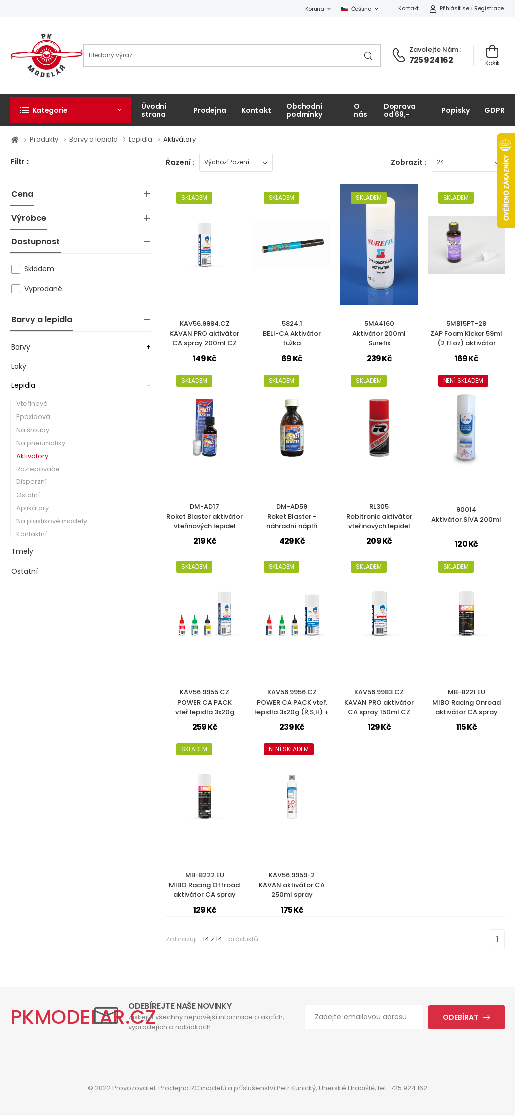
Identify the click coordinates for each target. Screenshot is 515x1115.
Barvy (20, 347)
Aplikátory (32, 508)
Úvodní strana (153, 110)
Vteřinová (32, 403)
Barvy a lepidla (41, 319)
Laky (18, 366)
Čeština (356, 9)
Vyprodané (43, 289)
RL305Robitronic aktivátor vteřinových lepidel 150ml (379, 521)
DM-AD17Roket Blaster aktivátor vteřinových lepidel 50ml (204, 521)
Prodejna (209, 110)
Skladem (39, 269)
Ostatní (28, 495)
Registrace (489, 8)
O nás (360, 110)
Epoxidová (33, 417)
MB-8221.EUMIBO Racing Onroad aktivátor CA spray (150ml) (466, 707)
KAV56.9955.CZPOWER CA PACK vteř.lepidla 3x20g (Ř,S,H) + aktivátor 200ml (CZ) (205, 711)
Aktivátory (32, 456)
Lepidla (23, 385)
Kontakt (408, 8)
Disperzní (31, 481)
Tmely (22, 551)
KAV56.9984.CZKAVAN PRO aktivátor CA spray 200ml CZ (204, 333)
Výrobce (28, 218)
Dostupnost (35, 241)
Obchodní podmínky (304, 110)
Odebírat (460, 1017)
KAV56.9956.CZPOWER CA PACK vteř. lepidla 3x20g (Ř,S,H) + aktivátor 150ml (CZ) (291, 707)
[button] (70, 110)
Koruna (314, 9)
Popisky (455, 110)
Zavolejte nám (433, 49)
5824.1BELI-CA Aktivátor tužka (292, 333)
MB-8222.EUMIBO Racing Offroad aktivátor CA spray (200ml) (204, 890)
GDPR (494, 110)
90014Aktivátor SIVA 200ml (466, 514)
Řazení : (180, 162)
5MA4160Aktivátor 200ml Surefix (379, 333)
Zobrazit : (408, 162)
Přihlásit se (449, 8)
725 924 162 (431, 60)
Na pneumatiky (40, 443)
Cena (22, 194)
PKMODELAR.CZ (83, 1017)
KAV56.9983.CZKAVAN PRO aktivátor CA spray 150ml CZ (379, 702)
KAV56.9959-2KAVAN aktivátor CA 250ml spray (292, 884)
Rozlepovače (38, 469)
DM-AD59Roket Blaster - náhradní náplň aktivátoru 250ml (291, 521)
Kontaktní (31, 534)
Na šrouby (32, 430)
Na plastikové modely (51, 521)
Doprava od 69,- (400, 110)
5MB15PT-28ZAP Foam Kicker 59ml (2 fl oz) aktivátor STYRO (466, 338)
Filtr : (19, 162)
